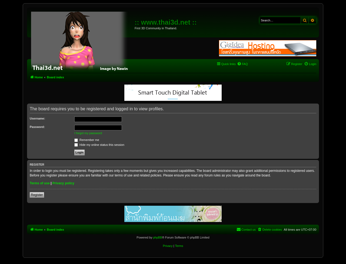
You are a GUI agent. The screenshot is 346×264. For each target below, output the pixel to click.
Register (37, 195)
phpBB (157, 237)
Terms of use (40, 183)
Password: (37, 126)
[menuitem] (242, 64)
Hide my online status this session (99, 144)
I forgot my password (88, 133)
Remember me (86, 139)
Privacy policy (63, 183)
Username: (37, 118)
